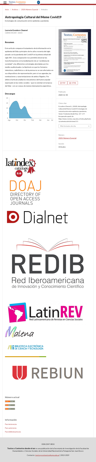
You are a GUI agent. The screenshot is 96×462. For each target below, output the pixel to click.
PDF (64, 83)
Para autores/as (10, 428)
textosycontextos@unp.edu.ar (47, 455)
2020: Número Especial (29, 10)
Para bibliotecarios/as (13, 432)
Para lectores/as (11, 424)
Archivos (15, 10)
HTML (73, 83)
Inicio (7, 10)
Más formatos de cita (68, 126)
